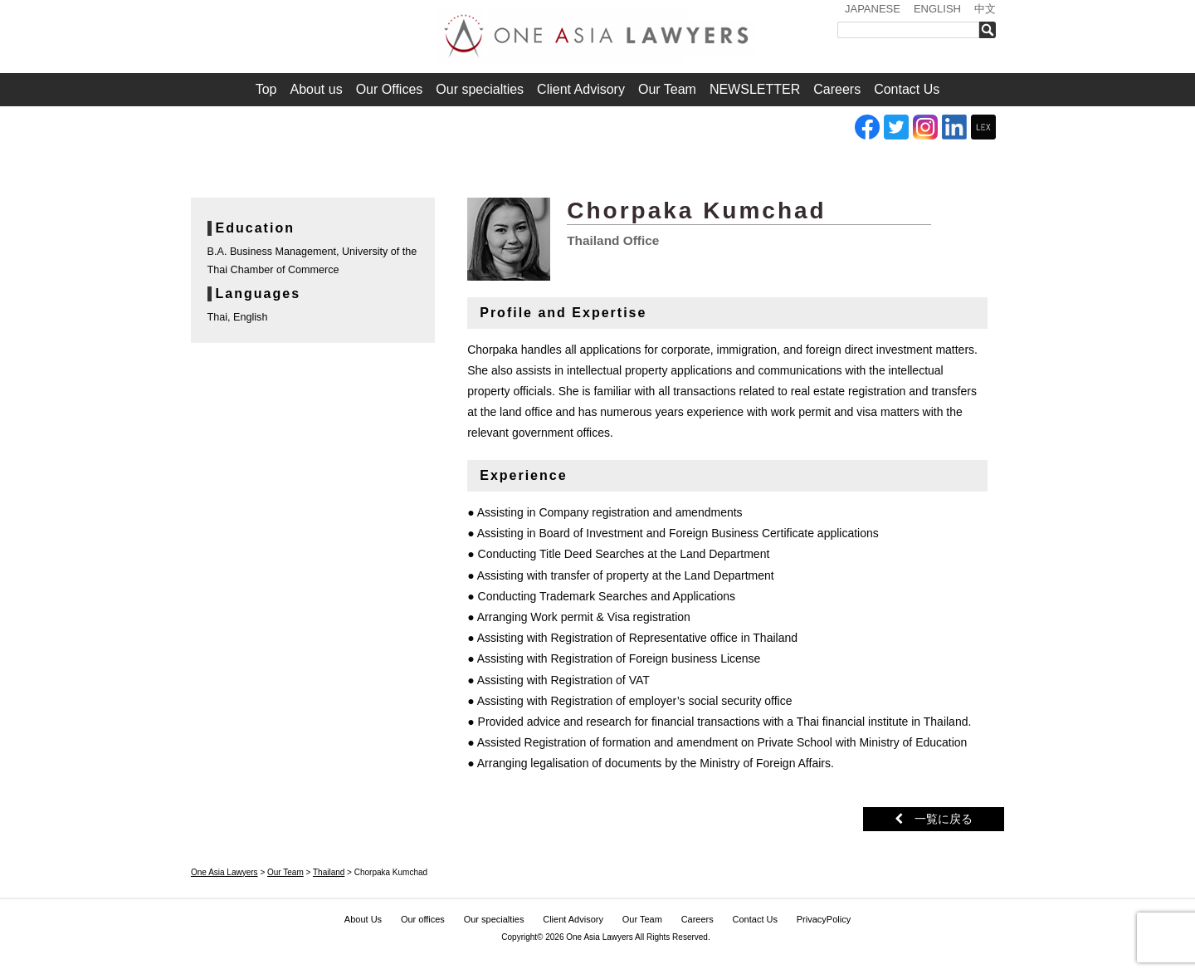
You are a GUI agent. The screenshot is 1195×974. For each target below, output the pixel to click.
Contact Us (906, 89)
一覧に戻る (934, 818)
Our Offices (389, 89)
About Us (363, 919)
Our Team (667, 89)
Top (266, 89)
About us (316, 89)
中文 (985, 8)
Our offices (423, 919)
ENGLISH (937, 8)
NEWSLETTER (755, 89)
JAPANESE (872, 8)
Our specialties (480, 89)
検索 (992, 30)
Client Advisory (581, 89)
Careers (837, 89)
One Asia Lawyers (599, 937)
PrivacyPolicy (824, 919)
